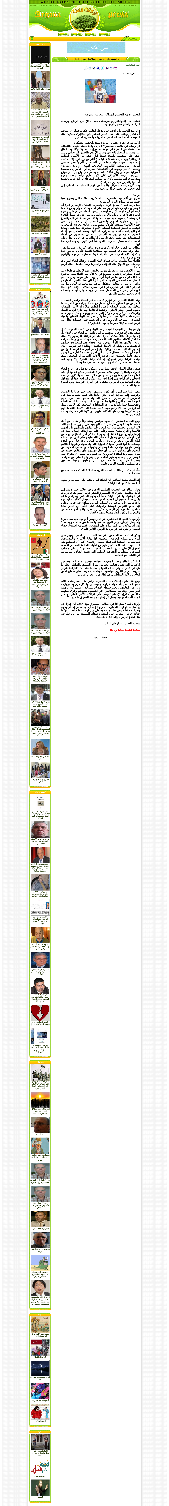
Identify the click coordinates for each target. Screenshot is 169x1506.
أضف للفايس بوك (100, 637)
